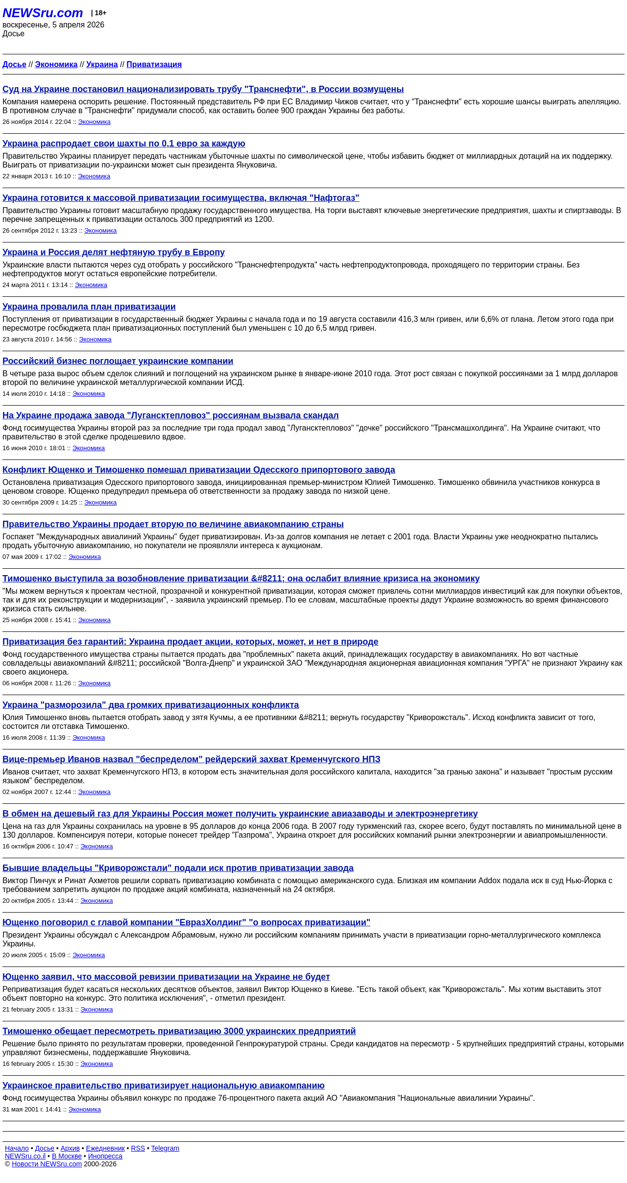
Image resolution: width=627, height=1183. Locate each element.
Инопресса (105, 1156)
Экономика (94, 121)
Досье (44, 1148)
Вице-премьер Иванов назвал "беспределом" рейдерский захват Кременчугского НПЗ (191, 759)
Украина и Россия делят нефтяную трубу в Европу (113, 252)
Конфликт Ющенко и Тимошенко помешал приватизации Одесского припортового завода (198, 470)
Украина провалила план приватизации (89, 307)
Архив (70, 1148)
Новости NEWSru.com (47, 1164)
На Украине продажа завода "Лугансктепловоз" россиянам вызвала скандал (170, 415)
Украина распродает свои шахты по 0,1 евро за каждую (123, 143)
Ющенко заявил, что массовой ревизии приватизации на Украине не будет (166, 977)
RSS (138, 1148)
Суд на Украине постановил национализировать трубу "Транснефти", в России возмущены (203, 89)
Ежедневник (105, 1148)
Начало (17, 1148)
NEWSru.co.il (25, 1156)
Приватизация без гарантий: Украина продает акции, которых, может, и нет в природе (190, 642)
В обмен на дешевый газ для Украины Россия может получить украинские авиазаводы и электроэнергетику (240, 814)
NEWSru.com (42, 12)
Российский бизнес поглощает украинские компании (117, 361)
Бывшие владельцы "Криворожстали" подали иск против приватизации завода (178, 868)
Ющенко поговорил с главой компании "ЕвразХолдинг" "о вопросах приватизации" (186, 922)
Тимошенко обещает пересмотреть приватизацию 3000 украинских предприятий (179, 1031)
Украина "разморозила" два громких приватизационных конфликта (150, 705)
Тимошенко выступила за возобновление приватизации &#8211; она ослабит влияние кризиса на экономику (241, 578)
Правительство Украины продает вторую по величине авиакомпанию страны (173, 524)
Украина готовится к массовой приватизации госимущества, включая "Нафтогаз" (181, 198)
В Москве (67, 1156)
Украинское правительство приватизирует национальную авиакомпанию (163, 1085)
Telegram (165, 1148)
